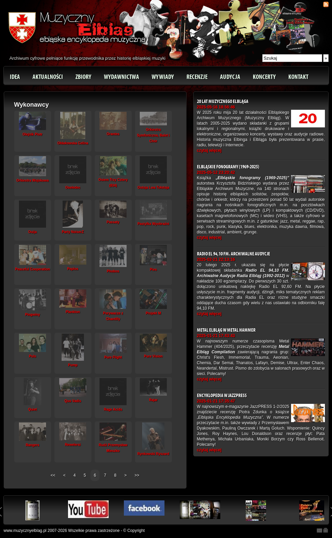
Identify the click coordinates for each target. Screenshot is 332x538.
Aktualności (47, 76)
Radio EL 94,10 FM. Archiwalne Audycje (233, 254)
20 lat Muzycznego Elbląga (222, 101)
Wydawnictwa (121, 76)
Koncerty (264, 76)
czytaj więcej (209, 150)
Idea (15, 76)
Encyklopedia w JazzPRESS (222, 395)
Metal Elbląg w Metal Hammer (226, 330)
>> (137, 475)
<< (53, 475)
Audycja (230, 76)
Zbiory (83, 76)
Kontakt (298, 76)
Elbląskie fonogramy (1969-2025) (228, 167)
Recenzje (196, 76)
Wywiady (163, 76)
